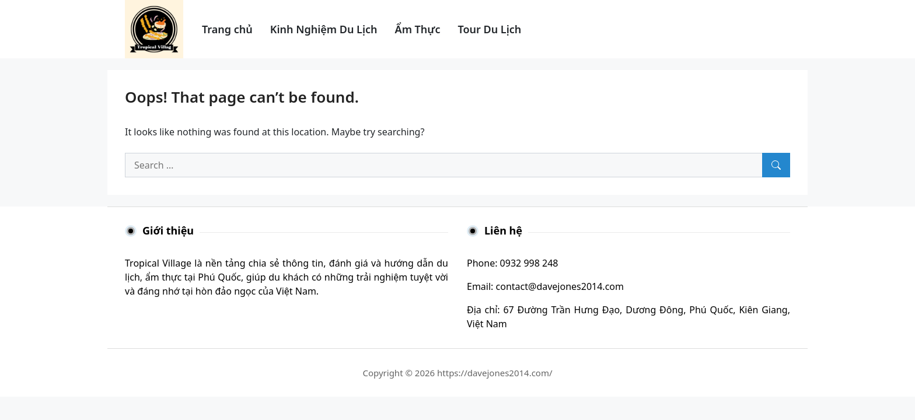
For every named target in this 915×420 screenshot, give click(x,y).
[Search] (776, 165)
